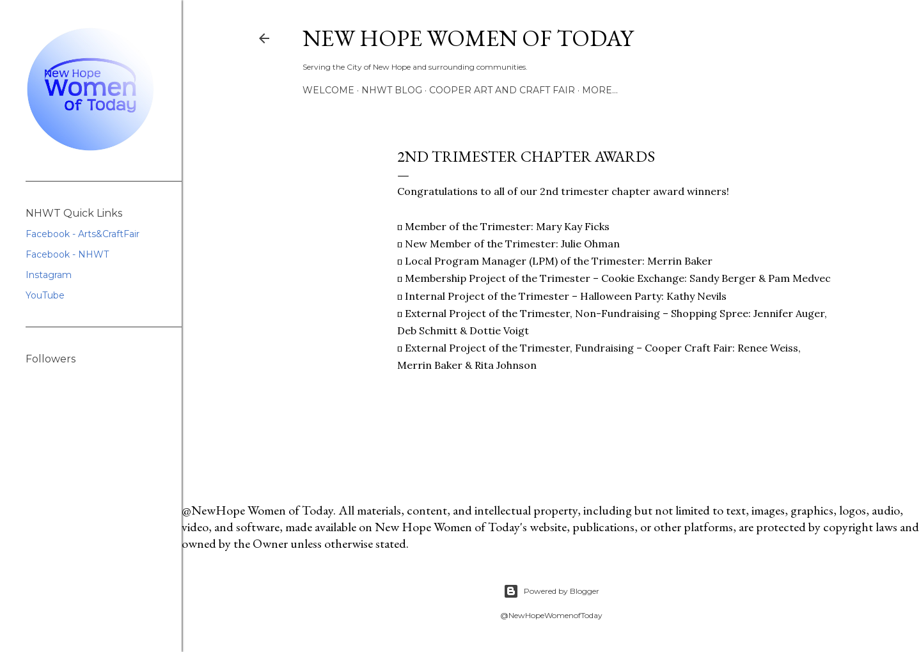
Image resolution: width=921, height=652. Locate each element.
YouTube (45, 295)
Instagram (49, 275)
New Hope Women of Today (468, 38)
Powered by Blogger (551, 591)
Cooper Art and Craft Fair (502, 90)
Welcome (328, 90)
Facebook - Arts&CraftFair (82, 234)
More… (600, 90)
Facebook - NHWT (67, 254)
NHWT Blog (391, 90)
